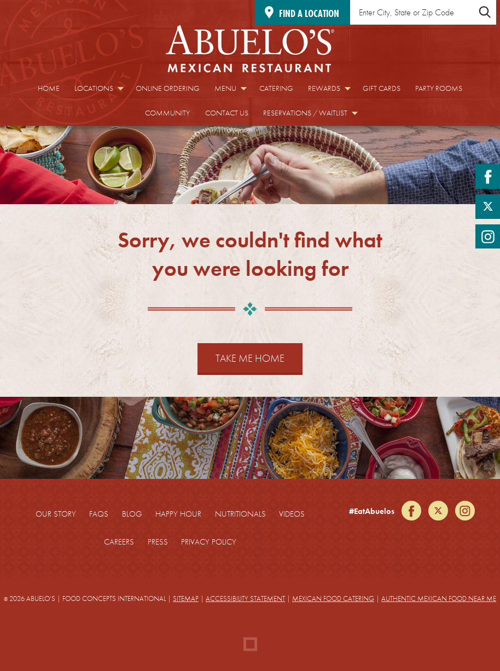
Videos (292, 513)
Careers (119, 541)
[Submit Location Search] (484, 12)
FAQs (98, 513)
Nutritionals (240, 513)
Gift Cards (381, 88)
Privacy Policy (208, 541)
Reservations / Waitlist (305, 113)
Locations (93, 88)
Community (167, 113)
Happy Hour (178, 513)
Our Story (56, 513)
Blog (132, 513)
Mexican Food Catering (333, 598)
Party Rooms (438, 88)
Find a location (309, 13)
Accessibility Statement (245, 598)
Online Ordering (168, 88)
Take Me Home (250, 358)
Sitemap (186, 598)
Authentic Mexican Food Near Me (438, 598)
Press (158, 541)
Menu (225, 88)
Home (49, 88)
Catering (276, 88)
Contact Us (226, 113)
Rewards (324, 88)
